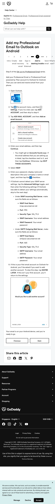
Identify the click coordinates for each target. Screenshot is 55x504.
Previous (17, 341)
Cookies (37, 433)
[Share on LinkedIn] (20, 358)
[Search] (48, 29)
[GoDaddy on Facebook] (3, 425)
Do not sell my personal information (27, 437)
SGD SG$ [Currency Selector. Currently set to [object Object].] (48, 419)
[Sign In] (47, 3)
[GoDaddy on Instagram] (9, 425)
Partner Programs (9, 389)
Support (5, 377)
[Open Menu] (3, 4)
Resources (6, 383)
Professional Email (20, 16)
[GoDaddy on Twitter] (21, 425)
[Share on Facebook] (14, 358)
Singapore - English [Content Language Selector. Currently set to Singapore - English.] (11, 419)
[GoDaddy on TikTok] (15, 425)
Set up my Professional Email (28, 72)
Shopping (5, 401)
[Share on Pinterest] (32, 358)
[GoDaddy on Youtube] (26, 425)
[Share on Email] (9, 358)
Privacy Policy (26, 433)
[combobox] (25, 29)
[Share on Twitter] (26, 358)
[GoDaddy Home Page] (11, 409)
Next (39, 341)
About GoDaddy (8, 372)
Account (5, 395)
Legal (17, 433)
